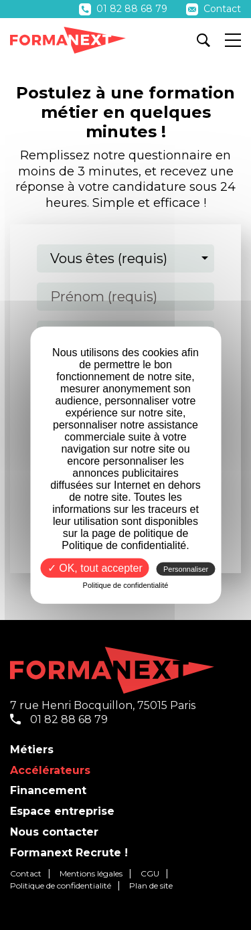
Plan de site (151, 885)
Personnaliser (185, 568)
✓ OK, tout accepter (95, 567)
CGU (150, 873)
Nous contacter (54, 832)
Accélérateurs (50, 770)
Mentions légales (91, 873)
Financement (48, 790)
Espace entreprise (62, 811)
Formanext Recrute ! (69, 852)
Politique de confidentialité (60, 885)
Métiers (32, 749)
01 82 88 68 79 (124, 9)
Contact (213, 9)
